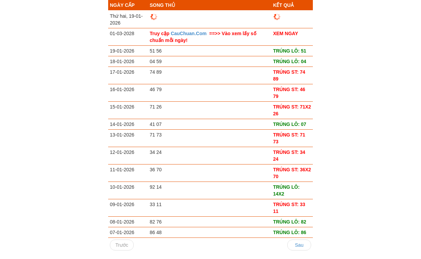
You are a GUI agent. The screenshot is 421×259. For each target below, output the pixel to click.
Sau (299, 245)
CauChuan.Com (189, 33)
